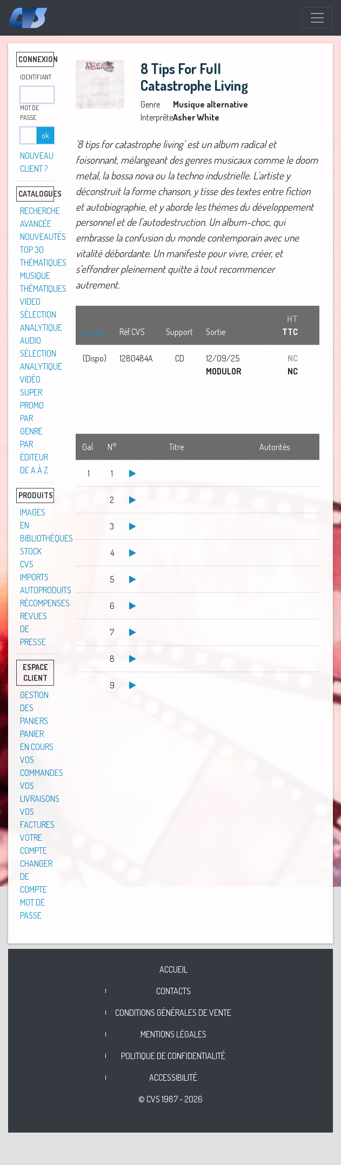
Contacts (173, 991)
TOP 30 (32, 249)
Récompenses (45, 603)
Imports (34, 577)
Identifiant (35, 77)
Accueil (173, 969)
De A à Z (34, 470)
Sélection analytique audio (41, 327)
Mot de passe (29, 113)
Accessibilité (173, 1077)
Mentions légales (173, 1034)
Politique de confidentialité (173, 1055)
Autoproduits (45, 590)
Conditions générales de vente (173, 1012)
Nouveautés (43, 236)
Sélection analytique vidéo (41, 366)
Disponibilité (94, 333)
